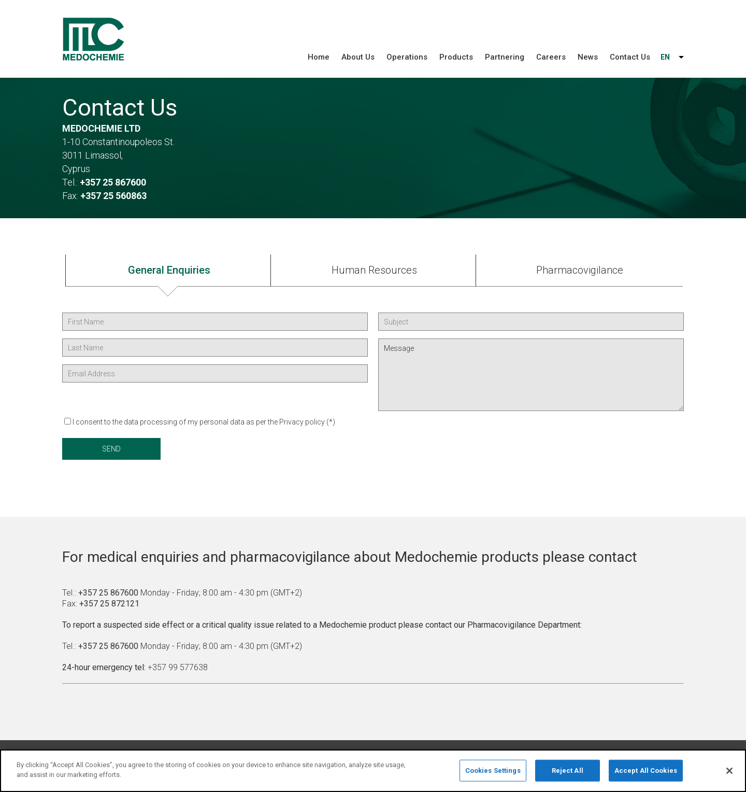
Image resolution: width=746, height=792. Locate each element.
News (588, 57)
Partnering (504, 57)
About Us (358, 57)
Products (456, 57)
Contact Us (630, 57)
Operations (406, 57)
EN (665, 57)
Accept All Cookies (645, 772)
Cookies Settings (493, 772)
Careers (551, 57)
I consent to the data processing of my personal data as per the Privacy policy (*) (204, 422)
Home (318, 57)
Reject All (567, 772)
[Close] (729, 772)
